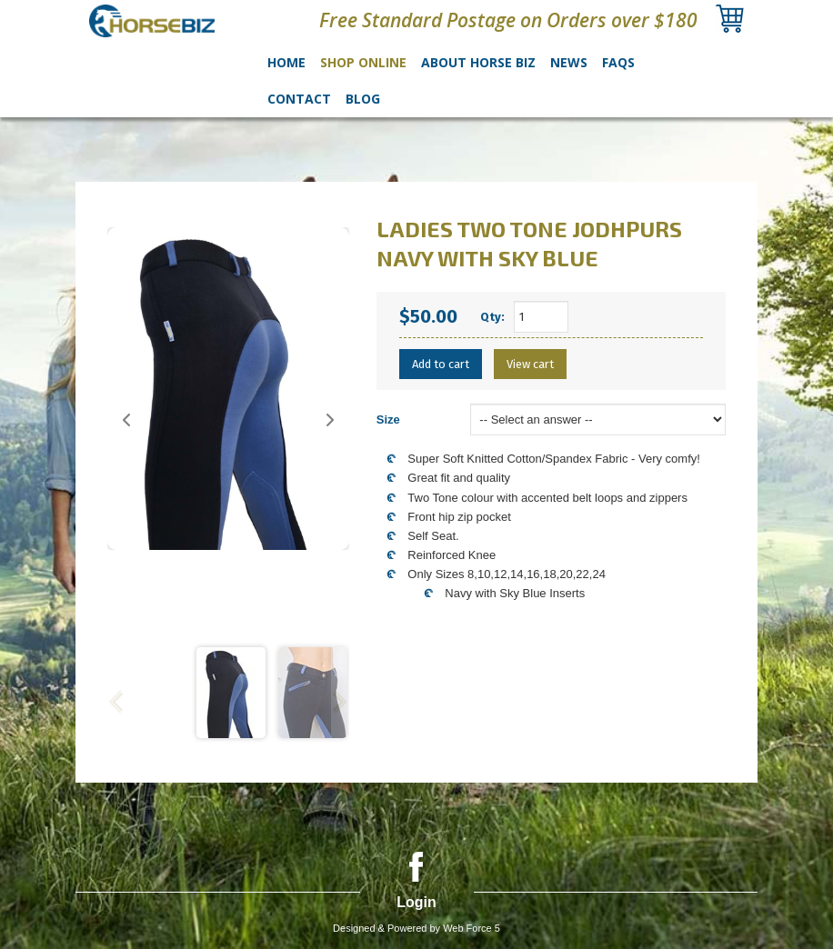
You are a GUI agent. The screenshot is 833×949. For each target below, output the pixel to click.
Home (286, 62)
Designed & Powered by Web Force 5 (416, 928)
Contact (299, 98)
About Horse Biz (478, 62)
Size (388, 419)
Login (416, 902)
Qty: (492, 317)
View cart (530, 364)
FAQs (618, 62)
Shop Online (363, 62)
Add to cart (440, 364)
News (568, 62)
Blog (363, 98)
